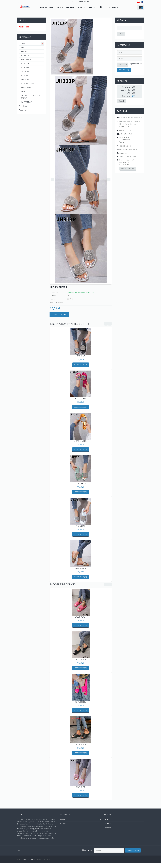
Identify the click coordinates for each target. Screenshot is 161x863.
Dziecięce (23, 110)
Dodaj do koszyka (59, 314)
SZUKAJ (113, 7)
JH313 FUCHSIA (80, 399)
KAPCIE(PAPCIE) (27, 84)
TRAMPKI (25, 72)
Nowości (80, 824)
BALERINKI (25, 55)
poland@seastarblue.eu (127, 134)
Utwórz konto (25, 2)
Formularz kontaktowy (127, 168)
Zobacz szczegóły (80, 364)
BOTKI (23, 47)
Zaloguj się (123, 64)
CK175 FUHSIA (80, 702)
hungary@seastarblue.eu (128, 149)
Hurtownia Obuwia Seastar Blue (130, 118)
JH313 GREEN (80, 483)
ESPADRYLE (26, 60)
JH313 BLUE (81, 526)
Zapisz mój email (133, 850)
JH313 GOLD (80, 568)
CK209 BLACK (80, 744)
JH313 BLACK (80, 356)
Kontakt (80, 819)
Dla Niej (31, 43)
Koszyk (121, 101)
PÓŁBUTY (25, 80)
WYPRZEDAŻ (26, 102)
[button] (140, 7)
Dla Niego (23, 106)
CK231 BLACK (80, 659)
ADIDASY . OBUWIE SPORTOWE (30, 97)
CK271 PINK (80, 787)
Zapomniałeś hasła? (136, 64)
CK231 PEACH (80, 617)
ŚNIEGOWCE (26, 88)
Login (18, 2)
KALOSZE (25, 64)
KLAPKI (24, 92)
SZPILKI (24, 76)
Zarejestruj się (124, 70)
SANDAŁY (25, 68)
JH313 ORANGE (80, 441)
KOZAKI (24, 51)
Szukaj (121, 34)
